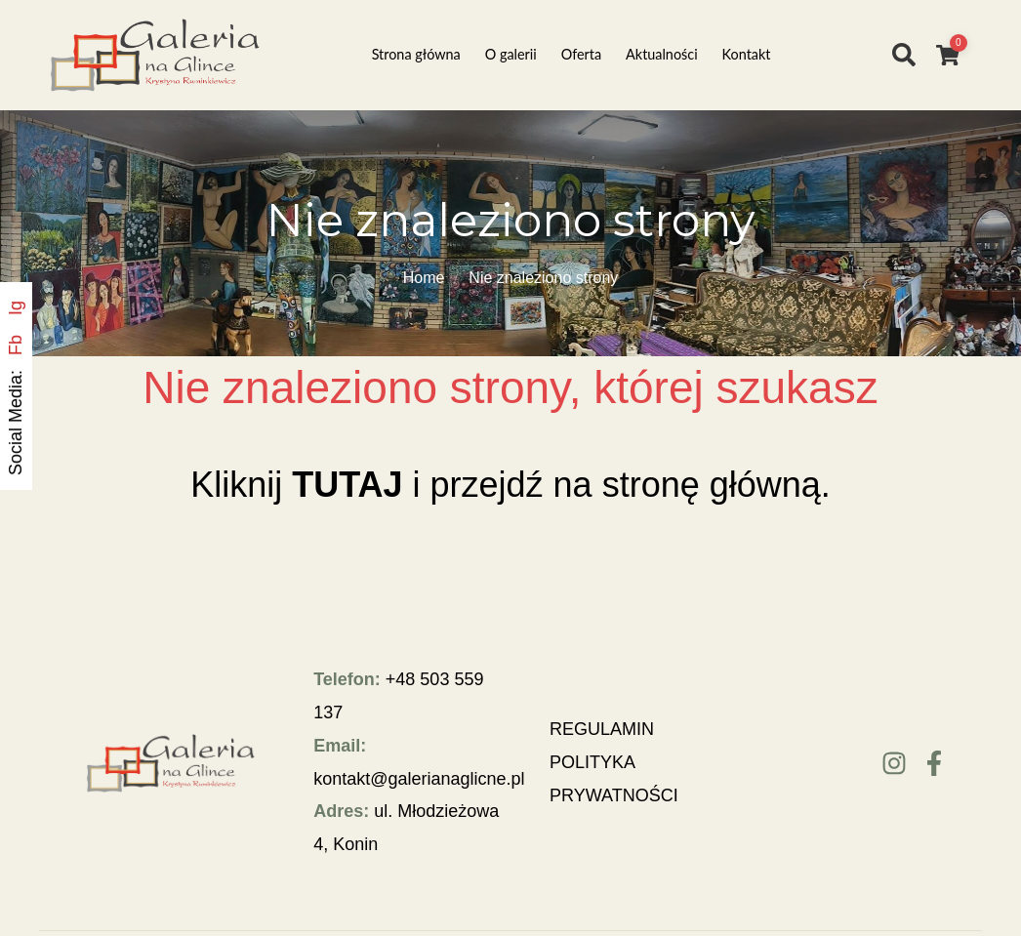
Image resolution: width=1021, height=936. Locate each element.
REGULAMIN (602, 729)
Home (424, 277)
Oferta (581, 54)
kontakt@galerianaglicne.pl (418, 779)
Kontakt (746, 54)
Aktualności (662, 54)
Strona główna (416, 54)
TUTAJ (347, 485)
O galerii (511, 54)
